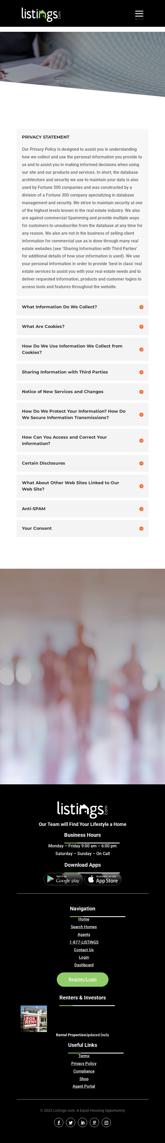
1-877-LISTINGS (83, 942)
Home (83, 919)
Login (84, 957)
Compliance (84, 1071)
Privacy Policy (83, 1063)
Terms (83, 1055)
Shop (83, 1079)
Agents (84, 934)
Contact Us (84, 950)
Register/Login (83, 979)
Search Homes (84, 926)
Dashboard (83, 965)
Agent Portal (84, 1086)
